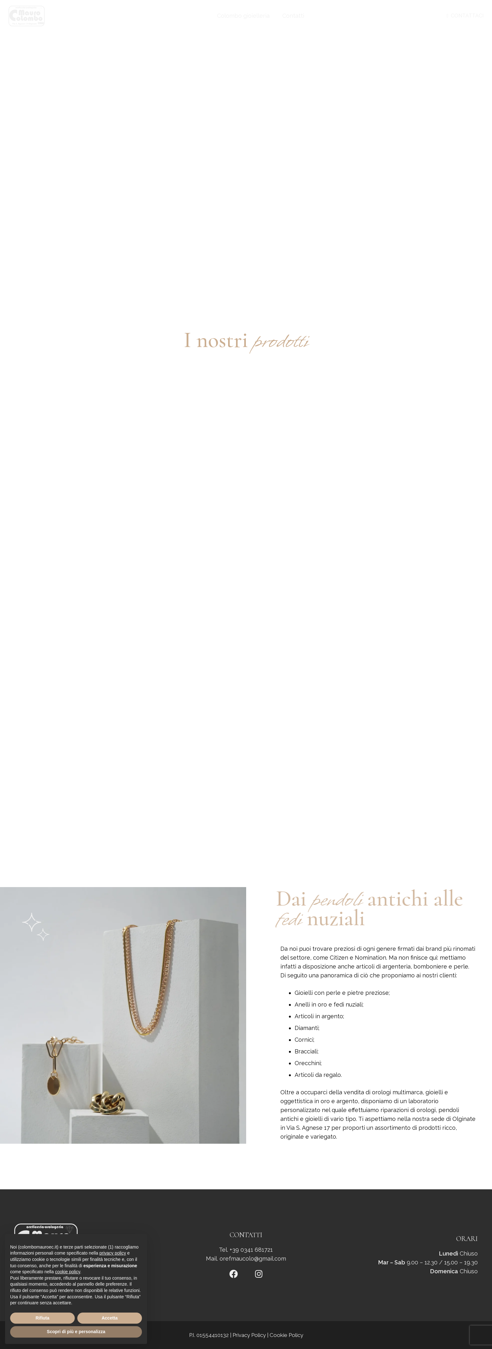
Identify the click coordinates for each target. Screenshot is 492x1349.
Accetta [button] (110, 1317)
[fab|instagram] (259, 1274)
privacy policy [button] (112, 1253)
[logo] (27, 16)
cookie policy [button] (67, 1271)
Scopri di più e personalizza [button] (76, 1331)
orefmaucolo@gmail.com (253, 1258)
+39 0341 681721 (251, 1249)
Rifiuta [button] (42, 1317)
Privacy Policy (249, 1335)
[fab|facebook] (233, 1274)
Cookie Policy (286, 1335)
